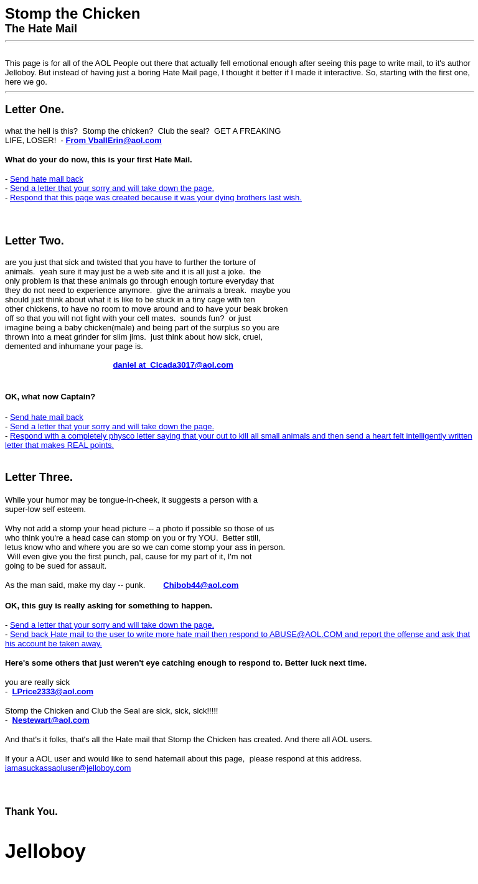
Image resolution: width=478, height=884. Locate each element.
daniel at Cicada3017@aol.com (173, 365)
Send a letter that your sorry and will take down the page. (112, 188)
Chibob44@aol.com (200, 585)
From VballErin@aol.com (114, 140)
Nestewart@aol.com (51, 720)
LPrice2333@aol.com (52, 691)
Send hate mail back (46, 179)
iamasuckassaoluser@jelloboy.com (68, 768)
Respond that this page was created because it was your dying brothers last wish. (156, 197)
